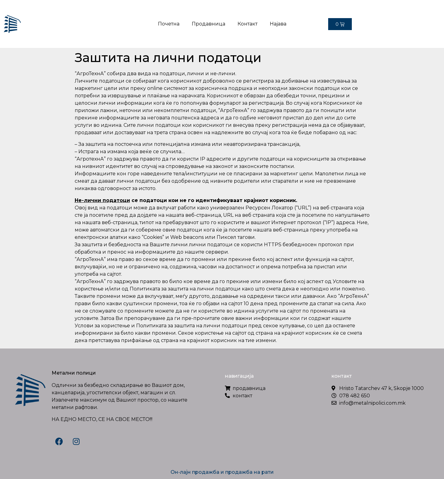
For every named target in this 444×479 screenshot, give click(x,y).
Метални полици (74, 373)
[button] (435, 25)
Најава (278, 24)
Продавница (208, 24)
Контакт (247, 24)
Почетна (168, 24)
